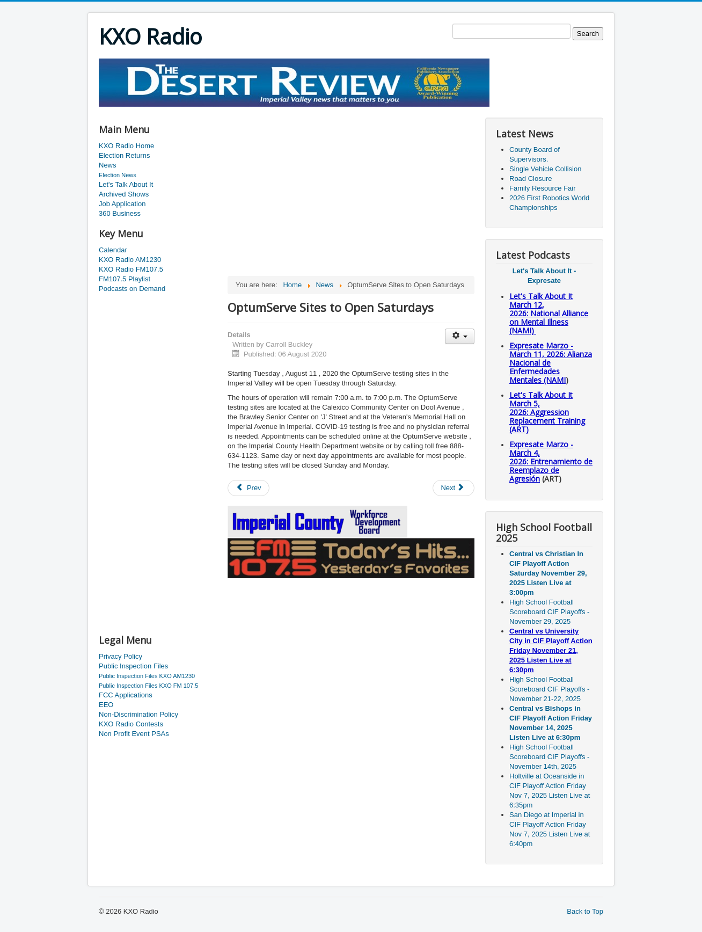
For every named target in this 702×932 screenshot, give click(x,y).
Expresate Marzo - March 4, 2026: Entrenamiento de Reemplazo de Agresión (551, 461)
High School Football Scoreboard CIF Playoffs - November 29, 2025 (549, 611)
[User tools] (459, 336)
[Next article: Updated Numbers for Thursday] (453, 488)
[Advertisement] (294, 111)
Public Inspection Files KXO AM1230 (147, 676)
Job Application (122, 204)
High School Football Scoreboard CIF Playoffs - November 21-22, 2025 (549, 689)
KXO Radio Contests (131, 724)
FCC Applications (125, 695)
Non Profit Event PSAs (134, 734)
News (107, 165)
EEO (106, 705)
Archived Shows (124, 194)
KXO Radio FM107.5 (131, 269)
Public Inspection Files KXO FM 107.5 (148, 685)
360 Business (120, 213)
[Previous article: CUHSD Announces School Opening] (248, 488)
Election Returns (124, 155)
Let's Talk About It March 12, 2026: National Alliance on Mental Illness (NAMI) (548, 313)
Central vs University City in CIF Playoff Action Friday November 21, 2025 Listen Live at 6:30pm (551, 650)
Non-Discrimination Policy (138, 714)
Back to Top (585, 911)
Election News (117, 175)
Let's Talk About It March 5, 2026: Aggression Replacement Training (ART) (547, 412)
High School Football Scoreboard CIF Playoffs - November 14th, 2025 (549, 756)
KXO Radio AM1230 (130, 260)
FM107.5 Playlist (124, 279)
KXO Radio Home (126, 146)
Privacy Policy (120, 656)
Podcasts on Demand (132, 289)
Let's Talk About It (126, 184)
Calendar (113, 250)
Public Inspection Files (133, 666)
